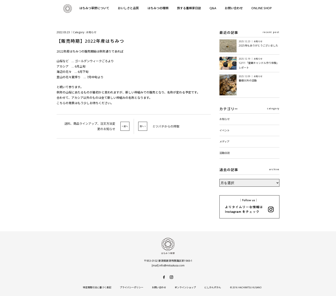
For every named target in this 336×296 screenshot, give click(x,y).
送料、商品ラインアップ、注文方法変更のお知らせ (89, 126)
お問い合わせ (234, 8)
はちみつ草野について (94, 8)
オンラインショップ (185, 287)
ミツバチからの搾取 (165, 126)
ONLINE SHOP (261, 8)
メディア (224, 141)
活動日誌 (224, 153)
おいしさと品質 (128, 8)
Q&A (213, 8)
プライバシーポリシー (131, 287)
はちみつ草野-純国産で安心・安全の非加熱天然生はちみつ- (67, 8)
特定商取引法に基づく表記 (97, 287)
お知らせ (91, 32)
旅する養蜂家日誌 (189, 8)
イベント (224, 130)
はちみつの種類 (157, 8)
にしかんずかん (212, 287)
